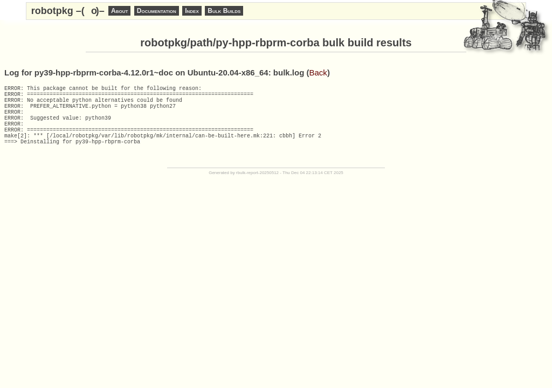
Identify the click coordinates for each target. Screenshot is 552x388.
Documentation (156, 11)
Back (318, 72)
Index (192, 11)
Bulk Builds (224, 11)
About (119, 11)
